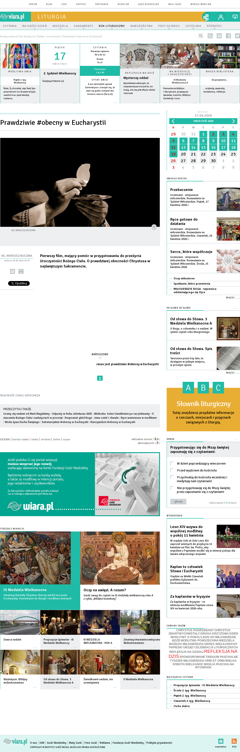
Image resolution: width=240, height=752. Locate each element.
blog (49, 4)
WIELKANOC (194, 664)
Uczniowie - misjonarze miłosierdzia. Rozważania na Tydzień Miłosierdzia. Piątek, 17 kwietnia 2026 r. (189, 200)
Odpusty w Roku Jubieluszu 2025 (72, 414)
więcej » (20, 105)
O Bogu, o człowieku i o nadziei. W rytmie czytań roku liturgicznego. (191, 330)
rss (210, 35)
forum (33, 4)
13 (183, 147)
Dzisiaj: (203, 114)
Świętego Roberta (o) (53, 81)
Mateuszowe (100, 354)
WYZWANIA (203, 667)
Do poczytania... (220, 79)
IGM (42, 743)
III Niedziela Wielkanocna (25, 590)
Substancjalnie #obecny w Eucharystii (65, 422)
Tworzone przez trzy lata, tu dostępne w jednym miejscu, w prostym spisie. (187, 362)
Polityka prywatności (159, 743)
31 (193, 134)
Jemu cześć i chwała (106, 418)
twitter (237, 35)
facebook (228, 35)
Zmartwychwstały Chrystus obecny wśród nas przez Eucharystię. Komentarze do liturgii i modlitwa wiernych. (38, 596)
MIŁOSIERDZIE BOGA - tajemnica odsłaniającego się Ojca (195, 290)
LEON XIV (208, 637)
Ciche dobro (182, 706)
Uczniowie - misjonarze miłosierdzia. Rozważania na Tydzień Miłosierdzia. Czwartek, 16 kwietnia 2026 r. (191, 234)
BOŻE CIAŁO (15, 395)
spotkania (102, 4)
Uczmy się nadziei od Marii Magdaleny (26, 414)
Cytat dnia (100, 79)
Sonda (171, 439)
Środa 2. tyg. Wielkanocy (190, 690)
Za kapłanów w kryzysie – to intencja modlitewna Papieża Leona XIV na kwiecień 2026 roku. (191, 605)
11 (233, 140)
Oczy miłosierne (184, 278)
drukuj (21, 271)
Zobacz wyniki (216, 502)
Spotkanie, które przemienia (192, 284)
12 (173, 147)
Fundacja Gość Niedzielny (128, 743)
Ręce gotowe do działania (184, 221)
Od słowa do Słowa (179, 308)
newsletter (219, 35)
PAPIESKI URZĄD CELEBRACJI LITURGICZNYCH (203, 647)
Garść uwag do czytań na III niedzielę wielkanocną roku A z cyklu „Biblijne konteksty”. (118, 597)
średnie (45, 439)
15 (203, 147)
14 (193, 147)
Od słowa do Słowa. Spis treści (191, 351)
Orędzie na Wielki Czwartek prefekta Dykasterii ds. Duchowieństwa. (186, 580)
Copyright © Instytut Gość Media (49, 747)
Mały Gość (174, 4)
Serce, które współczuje (191, 252)
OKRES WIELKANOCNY (220, 644)
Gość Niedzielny (148, 4)
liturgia (52, 16)
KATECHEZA (32, 395)
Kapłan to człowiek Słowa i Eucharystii (186, 569)
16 (213, 147)
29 (173, 134)
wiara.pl (15, 17)
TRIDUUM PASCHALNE (222, 657)
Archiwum (231, 502)
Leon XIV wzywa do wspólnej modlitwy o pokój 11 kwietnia (186, 531)
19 (173, 154)
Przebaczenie (181, 190)
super (66, 439)
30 (183, 134)
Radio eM (123, 4)
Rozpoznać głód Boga (78, 418)
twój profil (221, 16)
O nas (33, 743)
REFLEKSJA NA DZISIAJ (186, 652)
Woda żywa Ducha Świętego (22, 422)
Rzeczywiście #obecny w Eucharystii (112, 422)
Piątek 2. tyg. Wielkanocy (20, 81)
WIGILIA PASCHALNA (219, 664)
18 (233, 147)
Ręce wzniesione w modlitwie (139, 418)
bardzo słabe (20, 439)
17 (223, 147)
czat (64, 4)
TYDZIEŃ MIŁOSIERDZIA (187, 660)
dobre (56, 439)
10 (223, 140)
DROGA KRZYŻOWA (214, 633)
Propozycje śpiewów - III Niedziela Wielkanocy (204, 685)
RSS (234, 740)
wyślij (12, 271)
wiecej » (60, 105)
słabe (34, 439)
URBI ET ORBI (215, 660)
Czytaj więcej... (140, 105)
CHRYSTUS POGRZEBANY (195, 630)
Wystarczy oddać (136, 78)
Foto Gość (91, 743)
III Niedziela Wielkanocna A (180, 81)
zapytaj (81, 4)
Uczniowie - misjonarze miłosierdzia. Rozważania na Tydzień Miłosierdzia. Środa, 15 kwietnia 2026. (189, 262)
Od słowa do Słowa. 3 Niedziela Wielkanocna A (191, 321)
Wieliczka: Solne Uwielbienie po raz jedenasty (122, 414)
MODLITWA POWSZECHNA (200, 640)
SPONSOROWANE (192, 657)
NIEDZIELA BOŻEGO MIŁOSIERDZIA (202, 642)
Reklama (105, 743)
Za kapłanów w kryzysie (190, 596)
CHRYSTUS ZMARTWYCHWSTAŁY (199, 632)
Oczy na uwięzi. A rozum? (105, 590)
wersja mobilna (200, 4)
